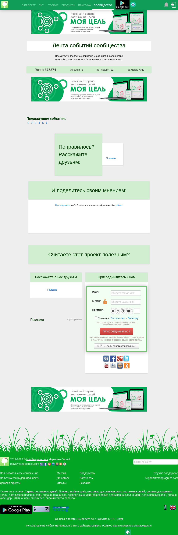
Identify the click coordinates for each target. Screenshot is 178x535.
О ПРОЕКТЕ (29, 5)
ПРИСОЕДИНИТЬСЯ (116, 331)
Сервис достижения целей (41, 491)
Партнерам (86, 478)
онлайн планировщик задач (149, 494)
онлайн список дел (32, 498)
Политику (133, 318)
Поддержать (87, 473)
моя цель (93, 491)
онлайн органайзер (54, 494)
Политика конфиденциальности (19, 478)
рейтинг (119, 205)
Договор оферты (10, 482)
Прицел (63, 491)
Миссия (61, 473)
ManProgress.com (37, 459)
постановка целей (134, 491)
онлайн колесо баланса (60, 498)
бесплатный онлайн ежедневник (88, 494)
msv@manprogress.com (24, 463)
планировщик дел (120, 494)
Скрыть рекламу (74, 320)
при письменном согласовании (132, 525)
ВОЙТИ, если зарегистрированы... (116, 346)
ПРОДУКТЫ (68, 5)
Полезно (111, 158)
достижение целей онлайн (25, 494)
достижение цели (111, 491)
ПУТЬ (42, 5)
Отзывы (61, 482)
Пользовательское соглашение (19, 473)
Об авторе (63, 478)
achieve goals (78, 491)
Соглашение (118, 318)
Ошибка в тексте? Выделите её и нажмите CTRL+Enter (89, 518)
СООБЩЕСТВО (103, 5)
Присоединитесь (62, 205)
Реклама (85, 482)
